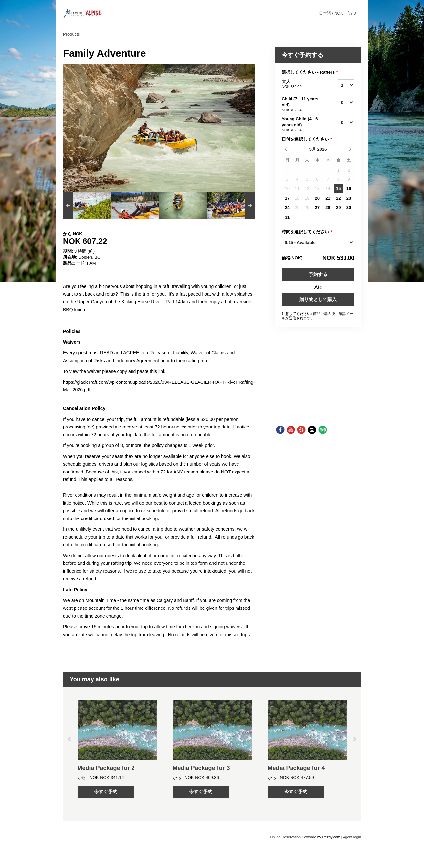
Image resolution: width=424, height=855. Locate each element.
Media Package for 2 (106, 768)
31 (287, 217)
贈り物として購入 (318, 299)
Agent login (352, 837)
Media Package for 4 (296, 768)
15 (338, 188)
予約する (318, 274)
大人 (301, 84)
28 (327, 207)
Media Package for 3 (201, 768)
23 (348, 198)
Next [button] (353, 738)
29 (338, 207)
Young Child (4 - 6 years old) (301, 124)
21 (327, 198)
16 (348, 188)
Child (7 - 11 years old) (301, 104)
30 (348, 207)
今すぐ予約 (105, 791)
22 (338, 198)
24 (287, 207)
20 (317, 198)
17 (287, 198)
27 (317, 207)
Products (71, 34)
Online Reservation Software (293, 837)
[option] (87, 205)
